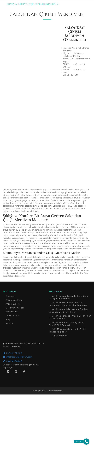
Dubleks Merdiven (48, 4)
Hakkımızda (11, 385)
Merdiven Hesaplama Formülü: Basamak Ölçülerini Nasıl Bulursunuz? (68, 377)
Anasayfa (12, 4)
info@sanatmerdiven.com (17, 430)
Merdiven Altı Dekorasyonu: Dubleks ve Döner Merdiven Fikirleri (68, 384)
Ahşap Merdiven (14, 373)
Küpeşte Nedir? (59, 409)
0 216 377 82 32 (12, 426)
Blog (8, 393)
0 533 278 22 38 (12, 434)
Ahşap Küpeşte (13, 377)
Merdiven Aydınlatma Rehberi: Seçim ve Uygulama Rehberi (69, 371)
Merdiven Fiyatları (15, 381)
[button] (86, 441)
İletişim (9, 397)
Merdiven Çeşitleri (27, 4)
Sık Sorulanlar (13, 389)
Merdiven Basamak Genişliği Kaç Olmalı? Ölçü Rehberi (66, 397)
